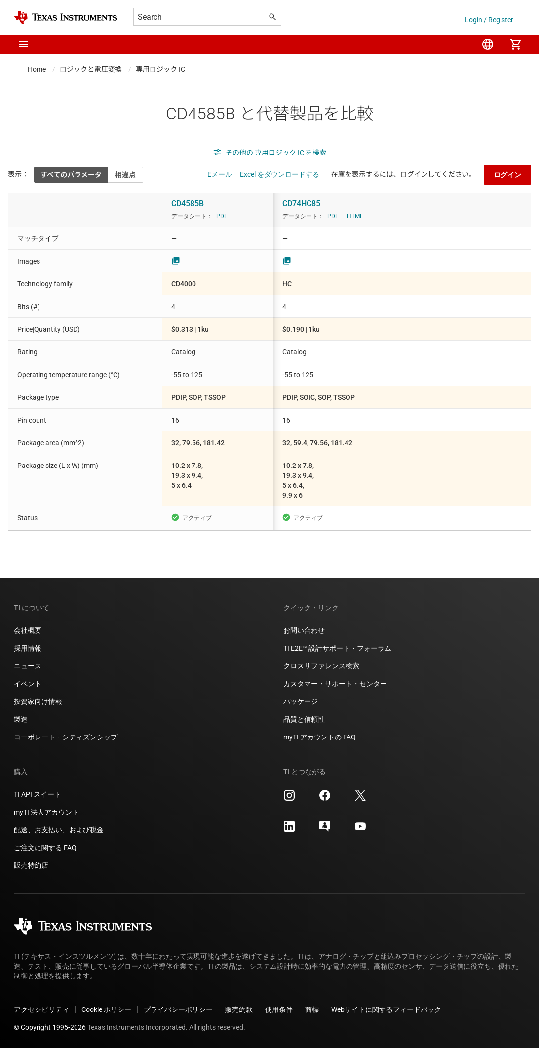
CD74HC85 (301, 203)
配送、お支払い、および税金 (59, 830)
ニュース (27, 666)
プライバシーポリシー (178, 1009)
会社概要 (27, 630)
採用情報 (27, 648)
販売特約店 (31, 865)
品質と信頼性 (304, 719)
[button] (24, 44)
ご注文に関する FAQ (45, 848)
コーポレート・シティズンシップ (65, 737)
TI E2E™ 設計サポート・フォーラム (337, 648)
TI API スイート (37, 794)
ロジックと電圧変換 (91, 69)
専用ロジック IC (160, 69)
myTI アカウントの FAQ (319, 737)
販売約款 (239, 1009)
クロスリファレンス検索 (321, 666)
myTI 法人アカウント (46, 812)
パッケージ (300, 701)
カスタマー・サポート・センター (335, 684)
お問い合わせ (304, 630)
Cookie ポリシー (106, 1009)
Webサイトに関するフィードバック (386, 1009)
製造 (21, 719)
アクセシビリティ (41, 1009)
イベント (27, 684)
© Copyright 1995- (50, 1027)
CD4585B (187, 203)
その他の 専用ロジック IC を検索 (269, 152)
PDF (222, 216)
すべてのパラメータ (71, 175)
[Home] (65, 17)
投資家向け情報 (38, 701)
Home (37, 69)
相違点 (125, 175)
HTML (355, 216)
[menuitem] (487, 44)
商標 (312, 1009)
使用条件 (279, 1009)
